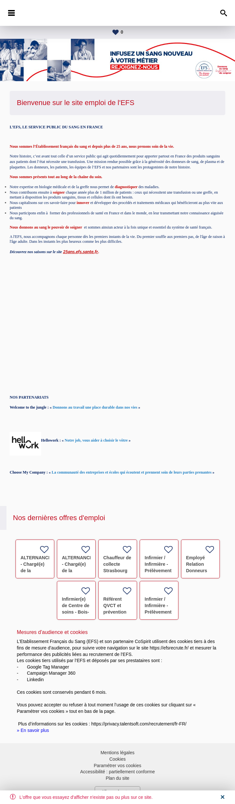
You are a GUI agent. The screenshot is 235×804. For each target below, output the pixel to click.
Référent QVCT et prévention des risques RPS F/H (116, 611)
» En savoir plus (33, 730)
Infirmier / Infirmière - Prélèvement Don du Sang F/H (159, 570)
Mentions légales (117, 752)
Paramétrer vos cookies (117, 765)
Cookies (117, 759)
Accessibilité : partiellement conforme (117, 771)
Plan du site (117, 778)
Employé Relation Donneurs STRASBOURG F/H (202, 570)
